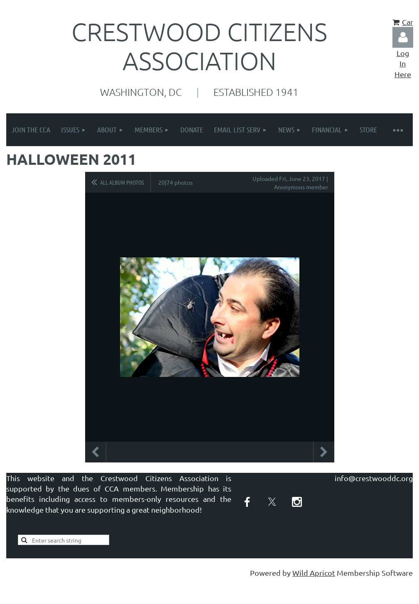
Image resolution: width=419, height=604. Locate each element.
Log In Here (402, 63)
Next (324, 452)
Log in (402, 37)
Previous (95, 452)
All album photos (122, 182)
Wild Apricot (313, 572)
